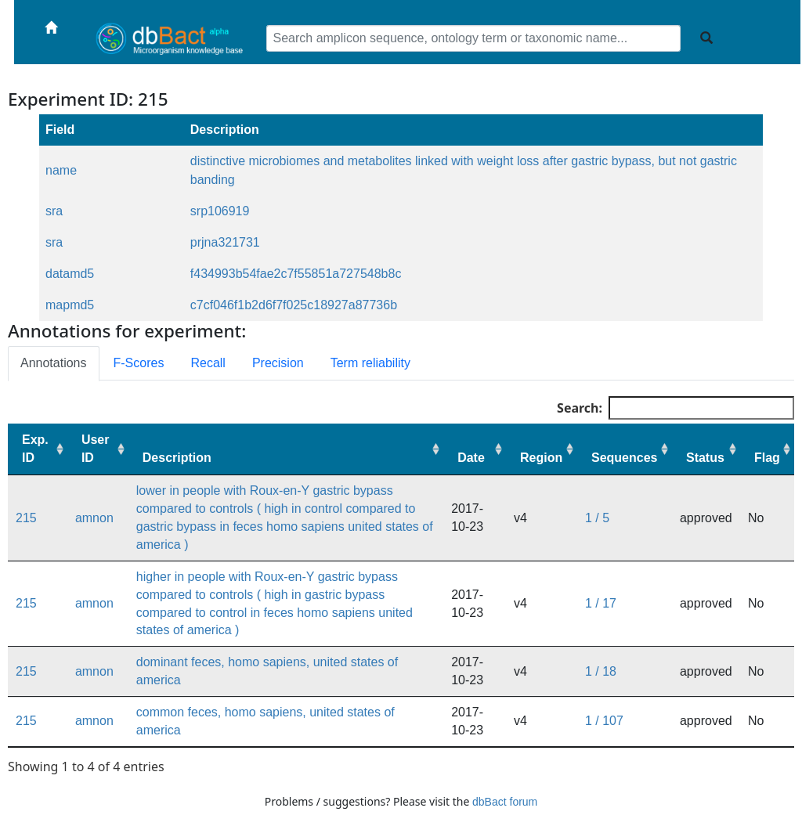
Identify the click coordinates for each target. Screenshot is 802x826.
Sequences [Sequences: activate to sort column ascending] (624, 457)
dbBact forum (504, 801)
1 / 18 (600, 671)
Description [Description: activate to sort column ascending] (177, 457)
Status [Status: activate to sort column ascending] (705, 457)
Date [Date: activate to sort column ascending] (471, 457)
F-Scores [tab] (139, 363)
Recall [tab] (207, 363)
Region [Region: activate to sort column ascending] (541, 457)
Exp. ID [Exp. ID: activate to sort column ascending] (35, 448)
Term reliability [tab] (370, 363)
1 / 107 (604, 720)
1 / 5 (597, 518)
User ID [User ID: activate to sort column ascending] (95, 448)
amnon (94, 518)
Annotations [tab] (53, 363)
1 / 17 (600, 603)
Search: (675, 408)
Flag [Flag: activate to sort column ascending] (767, 457)
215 (26, 518)
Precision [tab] (278, 363)
